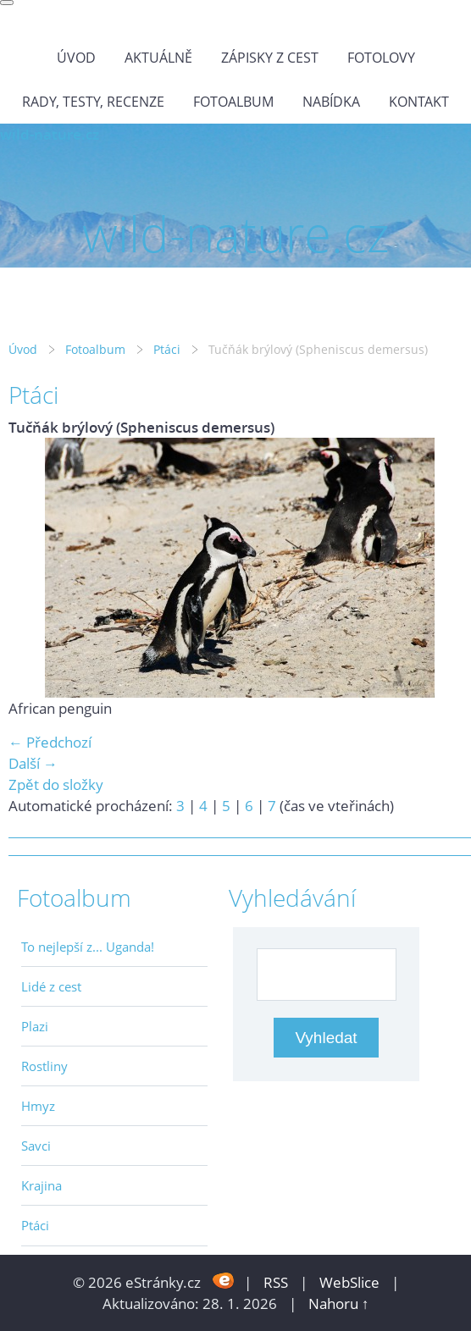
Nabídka (331, 101)
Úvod (76, 57)
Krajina (41, 1185)
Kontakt (419, 101)
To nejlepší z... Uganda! (87, 946)
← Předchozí (49, 742)
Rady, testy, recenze (93, 101)
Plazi (34, 1026)
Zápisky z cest (270, 57)
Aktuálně (158, 57)
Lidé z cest (51, 986)
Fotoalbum (233, 101)
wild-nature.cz (49, 134)
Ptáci (166, 349)
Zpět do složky (55, 784)
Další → (33, 763)
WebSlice (349, 1282)
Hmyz (38, 1105)
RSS (275, 1282)
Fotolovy (381, 57)
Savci (36, 1145)
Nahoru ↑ (338, 1303)
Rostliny (44, 1066)
